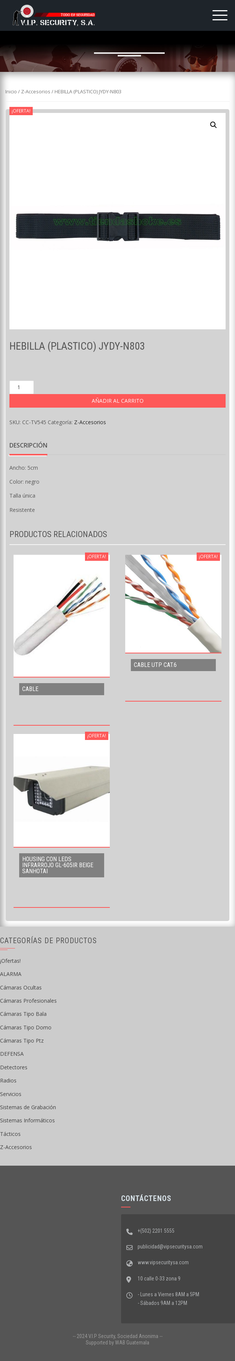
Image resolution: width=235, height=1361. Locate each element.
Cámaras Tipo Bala (23, 1013)
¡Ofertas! (10, 960)
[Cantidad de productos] (21, 387)
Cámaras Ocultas (21, 987)
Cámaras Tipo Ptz (22, 1040)
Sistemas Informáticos (27, 1120)
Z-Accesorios (35, 91)
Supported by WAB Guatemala (117, 1343)
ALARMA (10, 973)
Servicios (10, 1094)
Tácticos (10, 1133)
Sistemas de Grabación (28, 1107)
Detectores (13, 1067)
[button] (213, 125)
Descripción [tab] (28, 445)
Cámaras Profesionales (28, 1000)
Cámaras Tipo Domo (26, 1027)
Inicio (11, 91)
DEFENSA (12, 1053)
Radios (8, 1080)
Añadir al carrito (118, 400)
